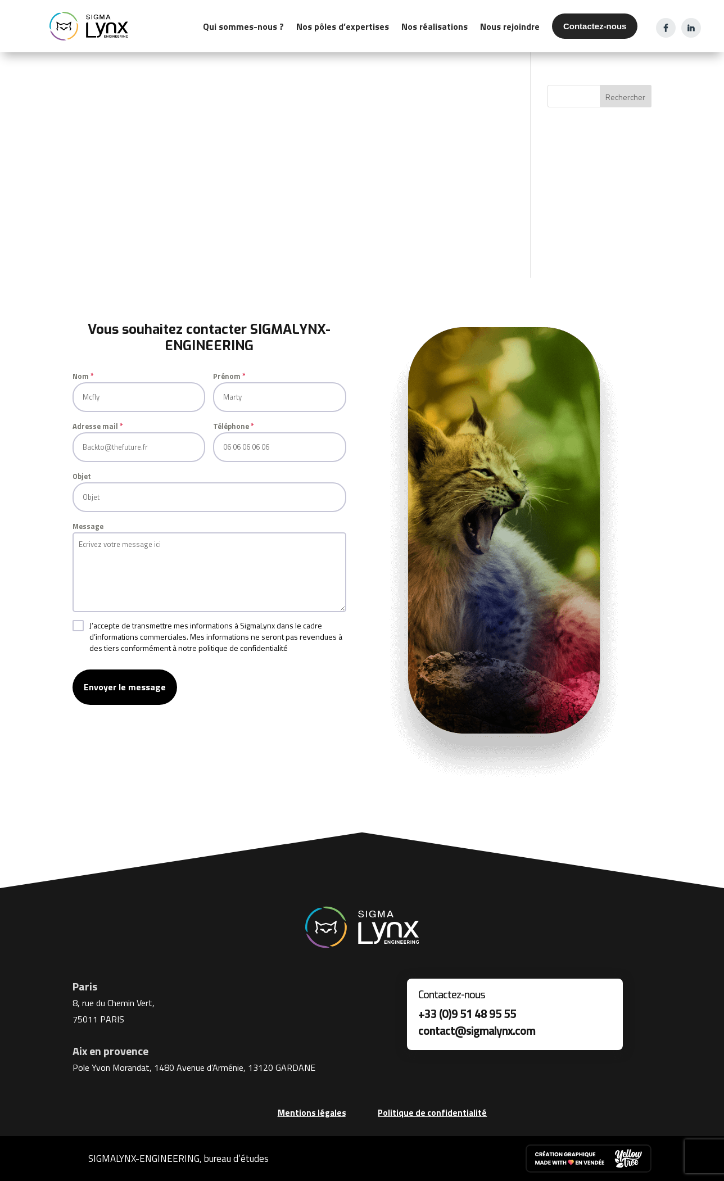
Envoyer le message (125, 687)
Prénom (229, 376)
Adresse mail (98, 426)
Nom (83, 376)
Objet (82, 476)
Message (88, 526)
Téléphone (233, 426)
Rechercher (625, 97)
